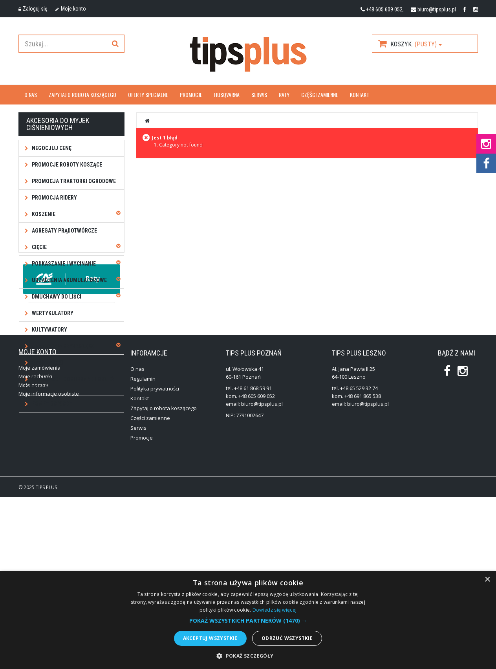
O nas (30, 94)
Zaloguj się (33, 8)
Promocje (191, 94)
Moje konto (70, 8)
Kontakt (359, 94)
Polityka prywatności (154, 560)
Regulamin (143, 550)
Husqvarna (227, 94)
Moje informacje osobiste (48, 565)
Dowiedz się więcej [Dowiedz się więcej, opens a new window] (275, 610)
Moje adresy (33, 557)
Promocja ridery (54, 197)
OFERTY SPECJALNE (148, 94)
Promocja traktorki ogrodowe (73, 181)
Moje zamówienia (39, 539)
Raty (284, 94)
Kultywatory (49, 329)
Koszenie (43, 214)
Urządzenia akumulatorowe (69, 280)
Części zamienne (319, 94)
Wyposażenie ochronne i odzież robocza (69, 383)
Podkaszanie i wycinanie (63, 263)
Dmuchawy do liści (56, 296)
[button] (248, 620)
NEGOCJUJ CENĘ (51, 148)
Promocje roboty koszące (66, 164)
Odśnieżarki (47, 362)
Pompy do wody (51, 404)
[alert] (248, 620)
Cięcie (39, 247)
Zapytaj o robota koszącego (82, 94)
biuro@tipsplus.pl (436, 9)
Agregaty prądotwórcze (64, 230)
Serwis (259, 94)
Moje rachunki (35, 548)
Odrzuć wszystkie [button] (287, 638)
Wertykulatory (52, 313)
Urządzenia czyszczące (62, 346)
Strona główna (148, 121)
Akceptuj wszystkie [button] (210, 638)
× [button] (487, 580)
